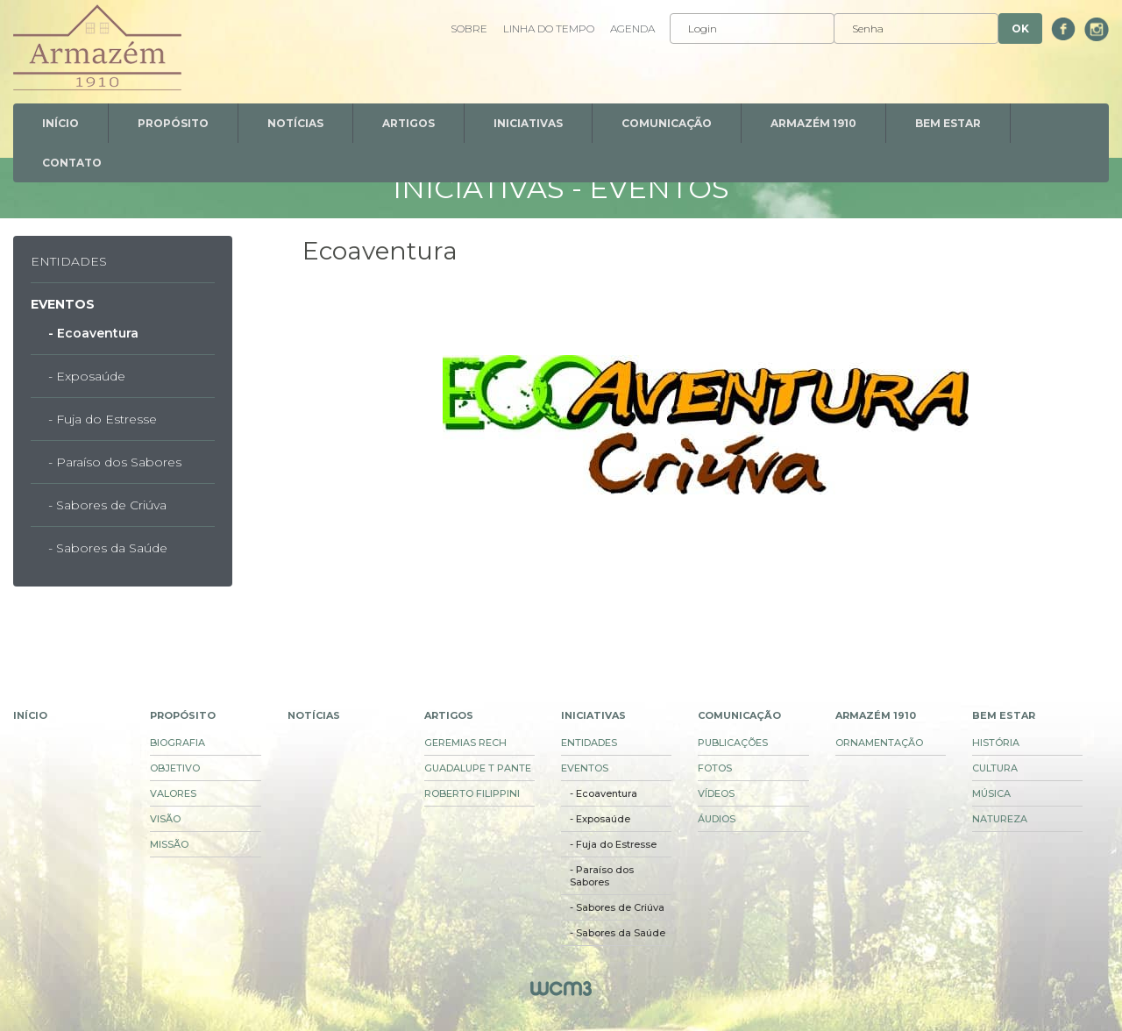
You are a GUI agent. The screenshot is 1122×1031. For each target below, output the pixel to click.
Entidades (69, 261)
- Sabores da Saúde (107, 548)
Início (60, 123)
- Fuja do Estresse (102, 419)
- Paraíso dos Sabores (114, 462)
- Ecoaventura (93, 333)
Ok (1020, 28)
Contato (72, 162)
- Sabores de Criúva (107, 505)
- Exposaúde (86, 376)
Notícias (295, 123)
